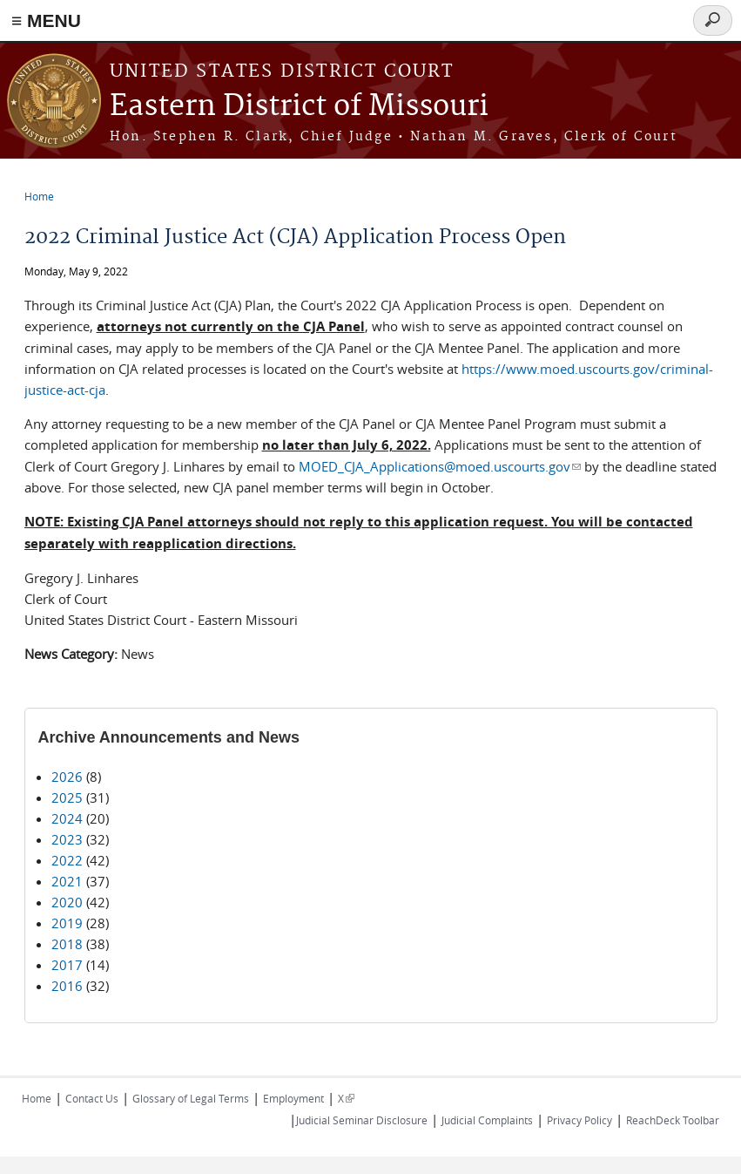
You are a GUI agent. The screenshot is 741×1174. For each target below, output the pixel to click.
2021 (67, 881)
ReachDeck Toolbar (672, 1120)
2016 (67, 985)
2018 (67, 944)
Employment (293, 1098)
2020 (67, 902)
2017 (67, 965)
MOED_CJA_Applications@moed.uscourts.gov (440, 466)
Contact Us (91, 1098)
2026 (67, 776)
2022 (67, 860)
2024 (67, 818)
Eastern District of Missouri (299, 107)
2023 (67, 839)
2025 (67, 797)
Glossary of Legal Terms (190, 1098)
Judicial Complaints (487, 1120)
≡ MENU (46, 20)
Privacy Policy (579, 1120)
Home (39, 196)
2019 (67, 923)
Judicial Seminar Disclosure (362, 1120)
